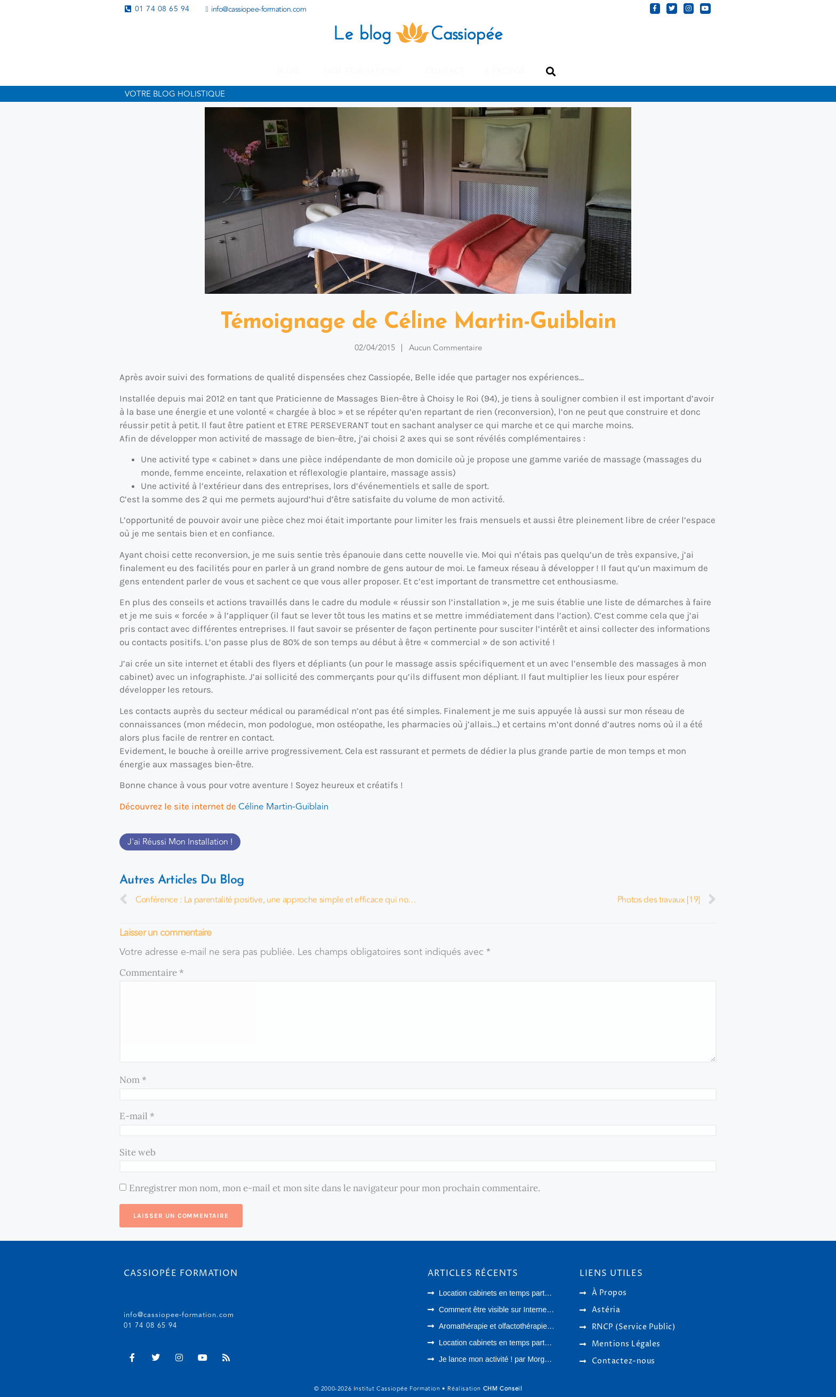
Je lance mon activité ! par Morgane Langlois (513, 1359)
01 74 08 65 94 (150, 1325)
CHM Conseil (502, 1388)
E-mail (137, 1116)
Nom (133, 1080)
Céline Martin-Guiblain (283, 807)
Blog (290, 71)
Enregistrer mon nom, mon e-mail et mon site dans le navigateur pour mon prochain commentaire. (334, 1188)
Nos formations (365, 71)
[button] (550, 72)
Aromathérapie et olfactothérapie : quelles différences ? (530, 1326)
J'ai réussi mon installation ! (179, 842)
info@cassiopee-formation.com (179, 1315)
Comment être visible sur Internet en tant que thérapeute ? (535, 1309)
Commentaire (151, 972)
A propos (505, 72)
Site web (137, 1152)
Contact (444, 72)
